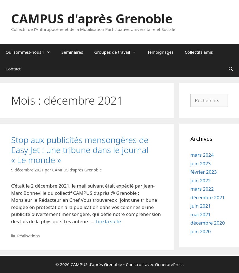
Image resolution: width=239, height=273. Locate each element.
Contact (13, 69)
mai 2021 (200, 214)
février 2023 (203, 172)
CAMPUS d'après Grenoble (92, 18)
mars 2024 (202, 155)
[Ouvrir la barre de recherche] (231, 68)
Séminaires (72, 52)
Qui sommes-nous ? (31, 52)
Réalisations (28, 235)
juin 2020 (200, 231)
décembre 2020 (207, 223)
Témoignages (160, 52)
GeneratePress (169, 264)
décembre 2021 (207, 197)
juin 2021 (200, 206)
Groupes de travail (118, 52)
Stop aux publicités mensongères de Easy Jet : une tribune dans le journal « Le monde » (80, 150)
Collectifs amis (199, 52)
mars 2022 (202, 189)
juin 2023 (200, 163)
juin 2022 (200, 180)
